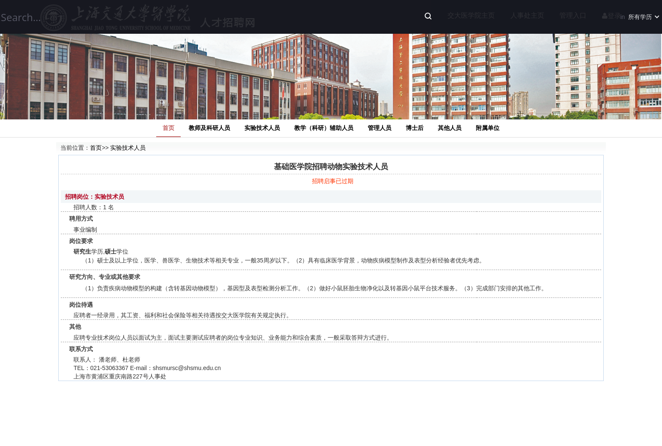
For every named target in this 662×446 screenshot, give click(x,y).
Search (428, 16)
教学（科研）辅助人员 (323, 127)
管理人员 (379, 127)
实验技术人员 (262, 127)
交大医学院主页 (471, 15)
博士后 (414, 127)
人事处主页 (527, 15)
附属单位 (487, 127)
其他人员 (449, 127)
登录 (611, 15)
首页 (168, 127)
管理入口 (572, 15)
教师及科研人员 (209, 127)
